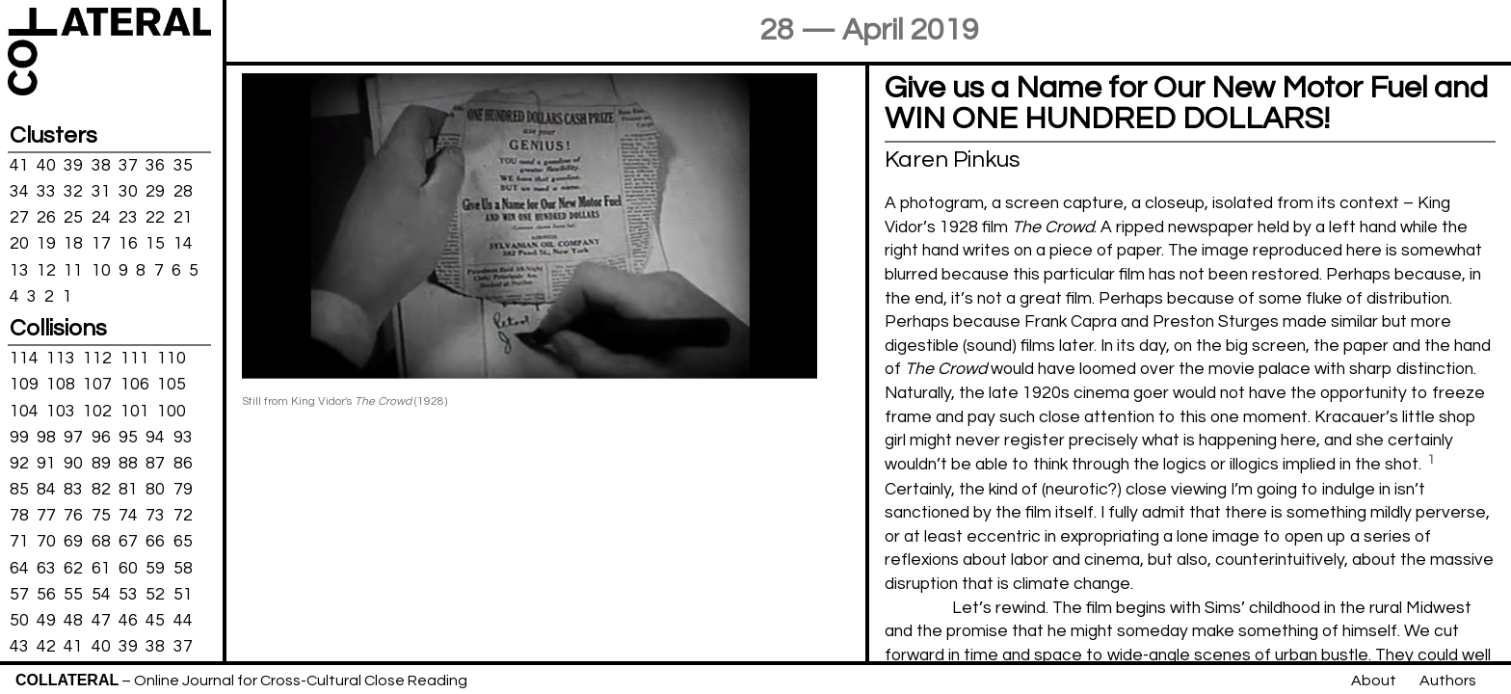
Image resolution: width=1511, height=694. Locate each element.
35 (183, 165)
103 (60, 410)
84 (46, 489)
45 (155, 620)
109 (24, 384)
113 (60, 358)
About (1373, 680)
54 (101, 594)
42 (46, 646)
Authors (1447, 680)
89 (101, 463)
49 (46, 620)
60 (128, 567)
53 (128, 594)
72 (183, 515)
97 (73, 436)
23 (128, 218)
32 (73, 191)
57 (19, 594)
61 (101, 567)
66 (155, 541)
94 (155, 436)
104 (24, 410)
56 (46, 594)
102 (97, 410)
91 (46, 463)
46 (128, 620)
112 (97, 358)
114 (24, 358)
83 (73, 489)
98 (46, 436)
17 (101, 244)
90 (73, 463)
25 (73, 218)
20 (19, 244)
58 (183, 567)
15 (155, 244)
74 (128, 515)
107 (97, 384)
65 (183, 541)
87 (155, 463)
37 (128, 165)
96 (101, 436)
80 (155, 489)
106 (134, 384)
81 (128, 489)
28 (183, 191)
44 (183, 620)
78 (19, 515)
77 (46, 515)
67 (128, 541)
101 (134, 410)
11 (73, 270)
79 (183, 489)
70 (46, 541)
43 (19, 646)
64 (19, 567)
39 (73, 165)
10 (101, 270)
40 (46, 165)
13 (19, 270)
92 (19, 463)
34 (19, 191)
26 (46, 218)
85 (19, 489)
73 (155, 515)
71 (19, 541)
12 (46, 270)
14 (183, 244)
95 (128, 436)
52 (155, 594)
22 (155, 218)
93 (183, 436)
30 (128, 191)
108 (60, 384)
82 (101, 489)
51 (183, 594)
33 (46, 191)
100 (171, 410)
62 (73, 567)
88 (128, 463)
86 (183, 463)
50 (19, 620)
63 (46, 567)
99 (19, 436)
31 (101, 191)
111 (134, 358)
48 (73, 620)
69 (73, 541)
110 (171, 358)
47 (101, 620)
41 (19, 165)
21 (183, 218)
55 (73, 594)
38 (101, 165)
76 (73, 515)
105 (171, 384)
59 (155, 567)
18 (73, 244)
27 (19, 218)
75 (101, 515)
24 (101, 218)
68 (101, 541)
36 (155, 165)
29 (155, 191)
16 (128, 244)
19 (46, 244)
